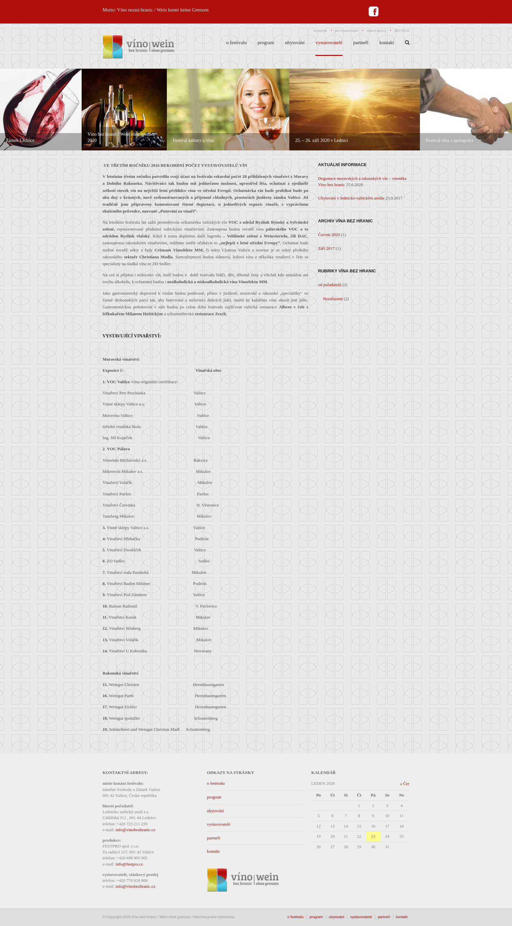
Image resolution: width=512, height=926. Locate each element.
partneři (213, 837)
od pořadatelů (329, 284)
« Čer (404, 783)
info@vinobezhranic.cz (135, 829)
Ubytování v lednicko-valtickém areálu (351, 198)
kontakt (213, 851)
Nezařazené (333, 298)
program (214, 797)
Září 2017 (326, 248)
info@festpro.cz (129, 864)
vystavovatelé (218, 824)
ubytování (215, 810)
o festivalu (216, 783)
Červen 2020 (329, 234)
